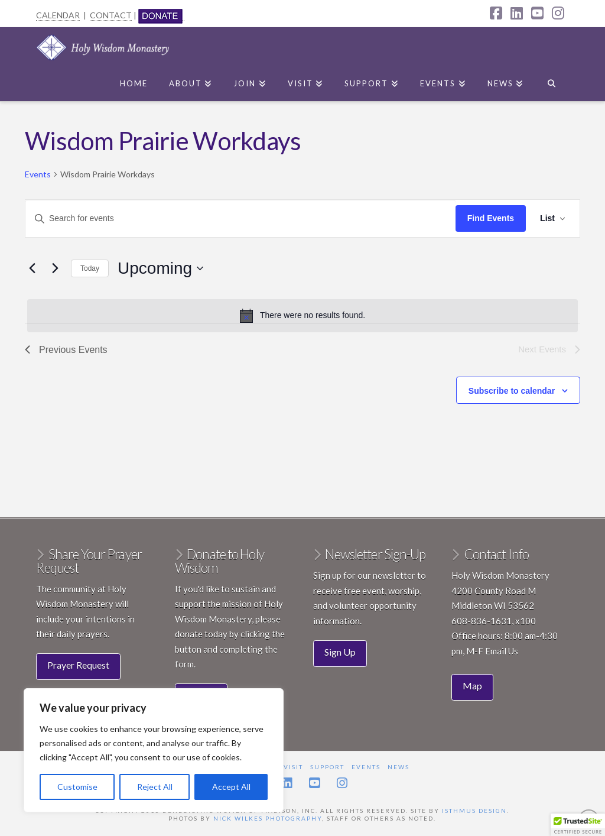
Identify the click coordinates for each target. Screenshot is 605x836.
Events (38, 174)
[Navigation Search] (551, 81)
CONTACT (111, 15)
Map (472, 685)
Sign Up (340, 651)
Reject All (155, 787)
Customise (77, 787)
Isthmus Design (474, 810)
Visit (293, 766)
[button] (578, 825)
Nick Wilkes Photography (267, 818)
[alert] (302, 315)
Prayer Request (78, 664)
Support (327, 766)
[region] (154, 750)
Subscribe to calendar (512, 391)
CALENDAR (58, 15)
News (398, 766)
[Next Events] (55, 268)
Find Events (490, 218)
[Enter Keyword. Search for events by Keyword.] (240, 218)
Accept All (231, 787)
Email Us (501, 651)
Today (89, 268)
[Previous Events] (32, 268)
